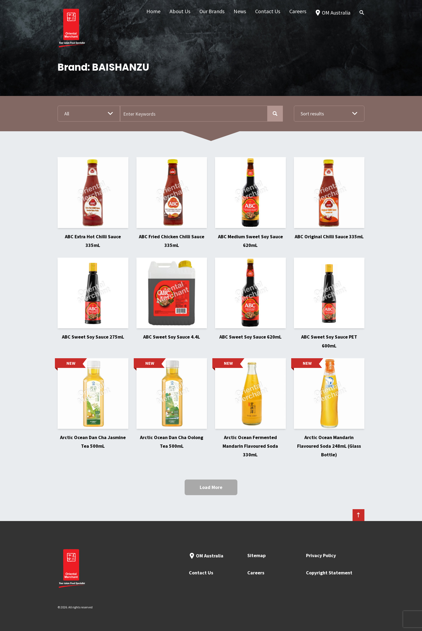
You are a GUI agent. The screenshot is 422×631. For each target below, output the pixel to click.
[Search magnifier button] (275, 113)
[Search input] (194, 114)
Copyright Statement (329, 573)
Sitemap (256, 555)
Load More (211, 487)
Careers (255, 573)
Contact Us (201, 573)
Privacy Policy (321, 555)
